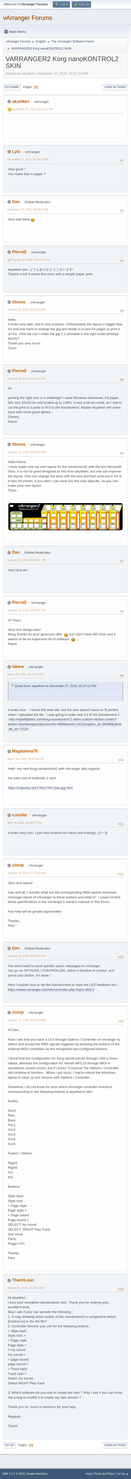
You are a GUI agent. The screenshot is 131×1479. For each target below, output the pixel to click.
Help (89, 1473)
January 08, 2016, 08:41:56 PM (30, 259)
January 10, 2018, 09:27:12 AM (26, 955)
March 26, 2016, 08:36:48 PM (25, 758)
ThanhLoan (23, 1280)
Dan (16, 202)
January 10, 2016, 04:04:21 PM (26, 560)
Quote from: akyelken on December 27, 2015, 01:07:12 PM (55, 686)
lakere (18, 666)
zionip (18, 865)
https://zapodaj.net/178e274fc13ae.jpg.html (40, 788)
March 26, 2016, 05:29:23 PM (25, 674)
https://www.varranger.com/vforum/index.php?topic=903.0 (51, 990)
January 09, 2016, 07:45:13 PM (26, 378)
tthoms (18, 302)
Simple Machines (36, 1473)
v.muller (19, 815)
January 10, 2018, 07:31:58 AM (26, 872)
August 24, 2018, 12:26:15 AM (25, 1287)
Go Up (9, 1445)
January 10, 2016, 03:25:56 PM (26, 452)
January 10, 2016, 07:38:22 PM (26, 610)
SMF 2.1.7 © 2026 (14, 1473)
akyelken (20, 101)
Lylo (16, 151)
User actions (115, 87)
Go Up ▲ (122, 1473)
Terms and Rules (104, 1473)
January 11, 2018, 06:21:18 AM (26, 1020)
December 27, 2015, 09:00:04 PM (28, 209)
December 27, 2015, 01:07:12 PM (32, 109)
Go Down (12, 87)
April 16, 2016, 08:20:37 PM (24, 822)
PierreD (19, 252)
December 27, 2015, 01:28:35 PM (28, 159)
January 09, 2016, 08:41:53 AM (26, 309)
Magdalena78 (24, 751)
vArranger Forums (27, 17)
